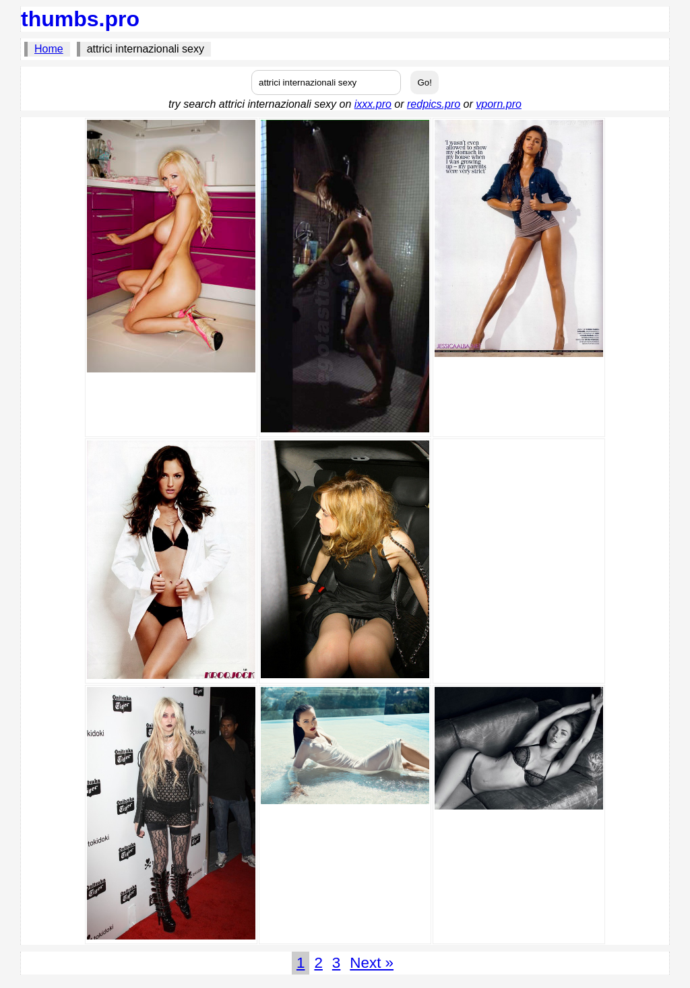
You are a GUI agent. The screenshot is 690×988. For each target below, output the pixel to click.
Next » (372, 962)
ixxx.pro (372, 104)
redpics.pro (433, 104)
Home (48, 49)
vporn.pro (499, 104)
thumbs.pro (80, 19)
